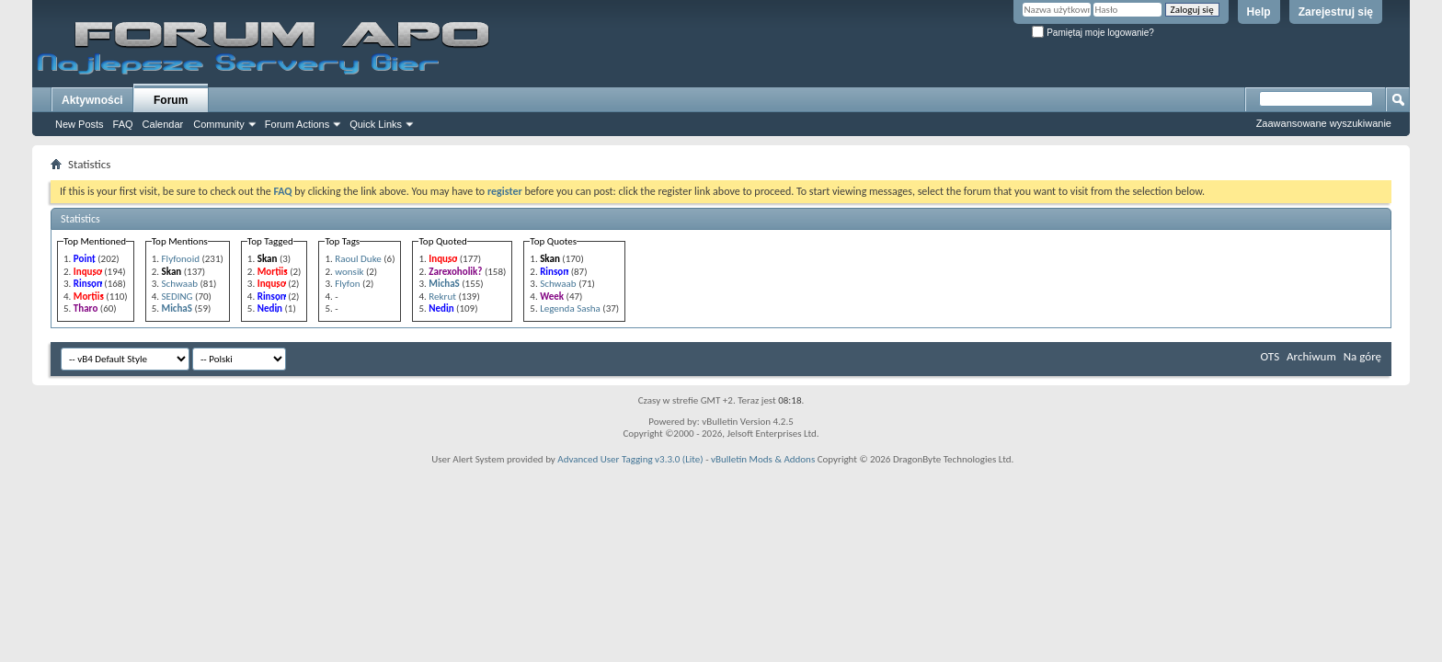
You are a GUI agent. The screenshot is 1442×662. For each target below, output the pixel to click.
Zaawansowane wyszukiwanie (1323, 123)
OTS (1270, 356)
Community (219, 124)
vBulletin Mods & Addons (763, 459)
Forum (171, 100)
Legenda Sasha (570, 308)
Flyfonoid (181, 259)
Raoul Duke (358, 259)
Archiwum (1311, 356)
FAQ (123, 124)
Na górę (1362, 356)
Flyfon (347, 284)
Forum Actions (297, 124)
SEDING (177, 296)
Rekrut (442, 296)
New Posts (79, 124)
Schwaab (180, 284)
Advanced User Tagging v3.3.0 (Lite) (630, 459)
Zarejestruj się (1336, 12)
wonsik (349, 272)
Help (1259, 12)
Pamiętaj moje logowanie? (1093, 33)
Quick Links (375, 124)
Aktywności (92, 100)
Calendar (163, 124)
